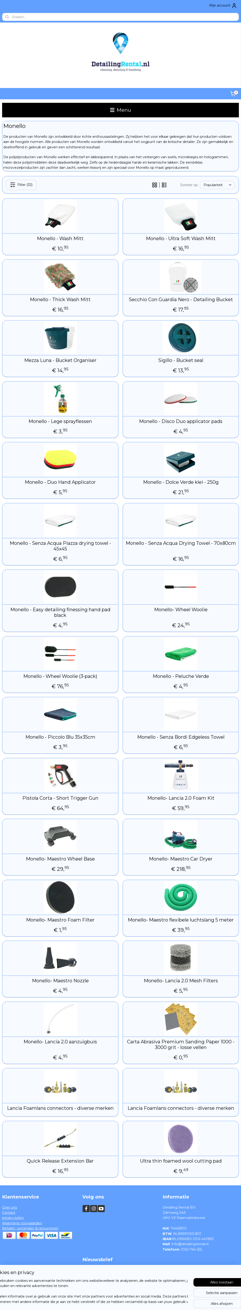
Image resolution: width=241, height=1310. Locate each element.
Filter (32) (21, 185)
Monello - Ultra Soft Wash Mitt (181, 238)
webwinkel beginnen (130, 1301)
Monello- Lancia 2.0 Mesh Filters (181, 980)
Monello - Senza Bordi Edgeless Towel (181, 737)
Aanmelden (95, 1281)
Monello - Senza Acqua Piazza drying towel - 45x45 (60, 546)
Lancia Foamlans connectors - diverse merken (60, 1108)
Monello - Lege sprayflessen (60, 421)
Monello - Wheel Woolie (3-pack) (60, 676)
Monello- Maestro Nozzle (60, 980)
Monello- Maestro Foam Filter (60, 920)
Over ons (9, 1207)
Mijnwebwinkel (171, 1301)
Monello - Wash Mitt (60, 238)
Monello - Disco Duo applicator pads (180, 421)
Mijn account (223, 5)
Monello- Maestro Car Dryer (181, 859)
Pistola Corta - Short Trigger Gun (60, 798)
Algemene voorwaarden (22, 1223)
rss (112, 1301)
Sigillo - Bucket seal (180, 360)
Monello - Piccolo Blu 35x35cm (60, 737)
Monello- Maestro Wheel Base (60, 859)
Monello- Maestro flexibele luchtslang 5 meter (181, 920)
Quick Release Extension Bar (60, 1161)
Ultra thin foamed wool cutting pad (181, 1161)
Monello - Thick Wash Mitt (60, 299)
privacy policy (13, 1218)
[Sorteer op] (217, 185)
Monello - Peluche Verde (181, 676)
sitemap (104, 1301)
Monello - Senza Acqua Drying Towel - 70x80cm (181, 543)
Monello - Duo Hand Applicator (60, 482)
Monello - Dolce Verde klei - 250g (181, 482)
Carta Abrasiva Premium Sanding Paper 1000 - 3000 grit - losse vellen (180, 1044)
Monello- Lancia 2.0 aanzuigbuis (60, 1042)
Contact (8, 1212)
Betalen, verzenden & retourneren (30, 1228)
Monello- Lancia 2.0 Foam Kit (180, 798)
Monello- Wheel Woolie (181, 609)
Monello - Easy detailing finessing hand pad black (60, 612)
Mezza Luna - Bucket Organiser (60, 360)
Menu (120, 110)
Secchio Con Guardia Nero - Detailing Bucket (181, 299)
